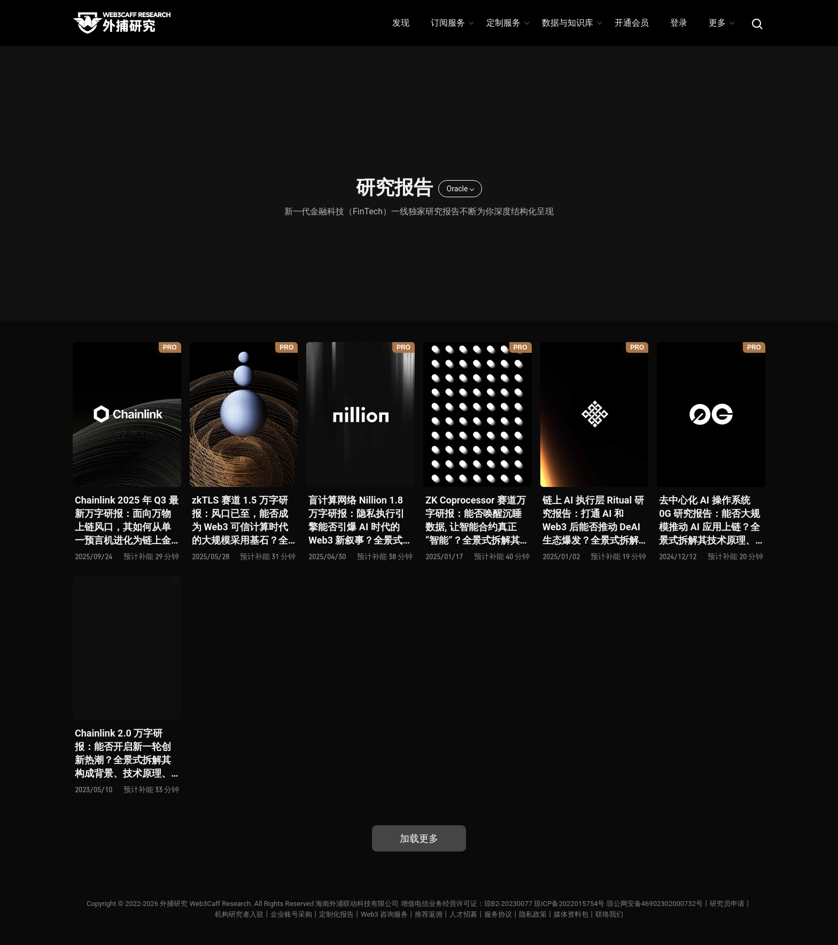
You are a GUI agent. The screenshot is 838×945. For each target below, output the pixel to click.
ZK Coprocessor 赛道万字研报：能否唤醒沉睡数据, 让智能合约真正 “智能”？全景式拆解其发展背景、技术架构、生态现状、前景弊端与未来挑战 (477, 520)
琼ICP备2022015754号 (569, 904)
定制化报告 (336, 914)
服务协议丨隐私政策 (515, 914)
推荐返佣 (429, 914)
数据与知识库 (571, 23)
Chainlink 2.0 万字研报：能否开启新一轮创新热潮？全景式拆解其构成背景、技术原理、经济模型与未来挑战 (123, 753)
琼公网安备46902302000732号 (655, 904)
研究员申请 (727, 904)
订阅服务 (452, 23)
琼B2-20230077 (508, 904)
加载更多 (419, 838)
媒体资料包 (571, 914)
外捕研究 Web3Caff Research (205, 904)
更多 (721, 23)
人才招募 (463, 914)
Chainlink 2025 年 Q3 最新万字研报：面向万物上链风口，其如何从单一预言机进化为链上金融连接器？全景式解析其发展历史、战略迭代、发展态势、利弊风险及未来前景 (127, 520)
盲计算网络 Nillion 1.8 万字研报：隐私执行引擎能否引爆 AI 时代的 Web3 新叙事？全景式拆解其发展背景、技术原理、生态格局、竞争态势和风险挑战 (360, 520)
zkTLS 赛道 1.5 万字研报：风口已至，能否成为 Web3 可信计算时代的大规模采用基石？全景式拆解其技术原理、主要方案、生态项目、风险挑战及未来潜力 (240, 520)
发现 (400, 23)
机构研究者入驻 (239, 914)
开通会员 (632, 23)
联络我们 (609, 914)
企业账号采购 (291, 914)
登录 (678, 23)
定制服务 (507, 23)
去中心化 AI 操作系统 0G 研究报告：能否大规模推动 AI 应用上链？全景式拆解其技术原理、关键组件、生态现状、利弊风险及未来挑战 (709, 520)
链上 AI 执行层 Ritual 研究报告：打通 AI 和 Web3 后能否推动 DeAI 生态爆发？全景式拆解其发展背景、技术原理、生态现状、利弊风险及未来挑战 (593, 520)
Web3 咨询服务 (384, 914)
